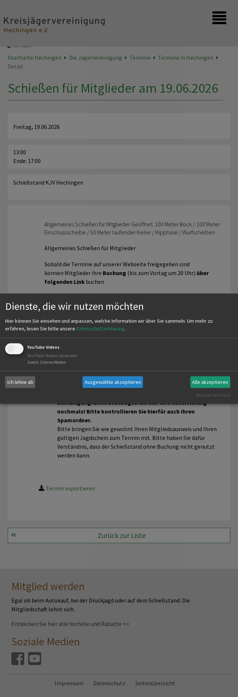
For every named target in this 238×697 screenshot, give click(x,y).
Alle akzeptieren (210, 382)
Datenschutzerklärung (100, 329)
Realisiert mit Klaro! (213, 395)
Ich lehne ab (20, 382)
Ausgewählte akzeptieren (113, 382)
